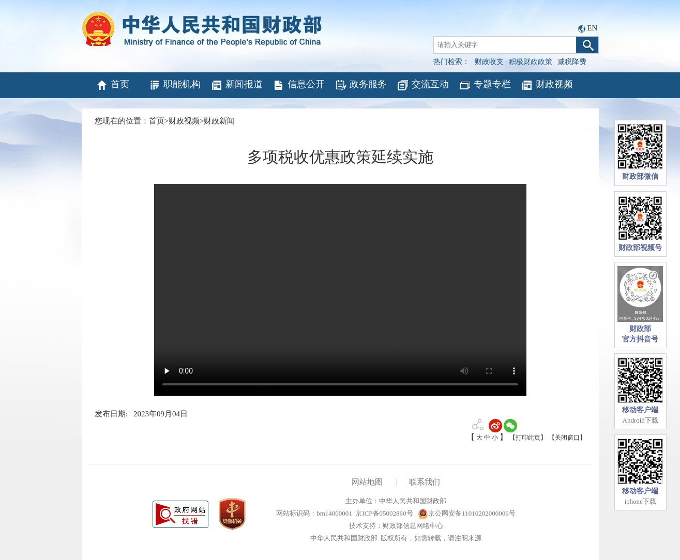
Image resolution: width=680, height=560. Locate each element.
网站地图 (367, 482)
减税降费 (571, 62)
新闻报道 (236, 85)
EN (592, 28)
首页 (112, 85)
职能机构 (174, 85)
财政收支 (489, 62)
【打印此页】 (528, 437)
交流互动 (423, 85)
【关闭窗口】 (567, 437)
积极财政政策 (530, 62)
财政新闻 (219, 121)
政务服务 (361, 85)
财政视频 (547, 85)
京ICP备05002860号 (384, 513)
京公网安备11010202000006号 (467, 513)
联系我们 (424, 482)
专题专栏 (485, 85)
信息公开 (299, 85)
